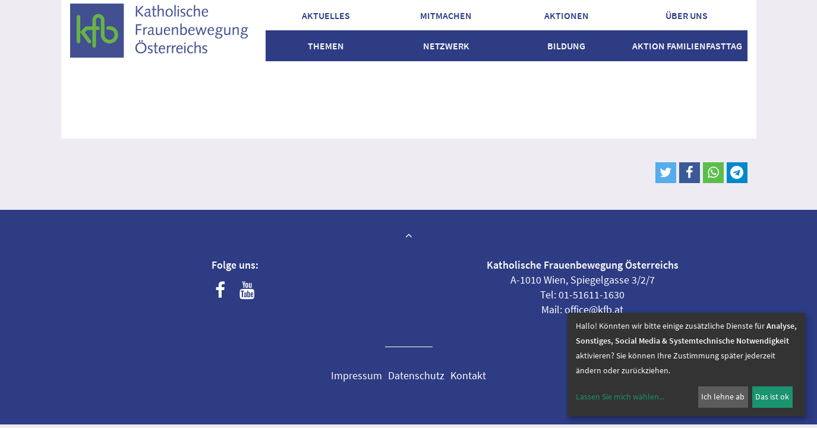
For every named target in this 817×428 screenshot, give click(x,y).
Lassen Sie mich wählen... (620, 396)
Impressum (356, 375)
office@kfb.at (593, 309)
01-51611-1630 (591, 294)
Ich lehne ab (723, 396)
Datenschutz (416, 375)
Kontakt (468, 375)
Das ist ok (772, 396)
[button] (665, 172)
